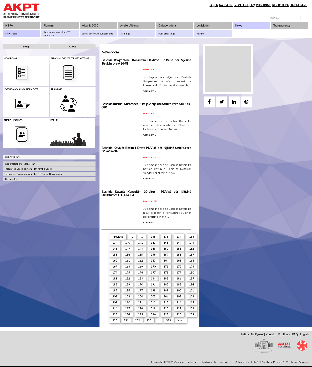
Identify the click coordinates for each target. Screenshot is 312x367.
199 (166, 290)
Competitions (12, 178)
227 (166, 314)
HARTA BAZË (298, 5)
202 (114, 296)
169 (140, 266)
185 (166, 278)
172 (178, 266)
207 (178, 296)
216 (114, 308)
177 (153, 272)
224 (127, 314)
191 (153, 284)
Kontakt (271, 334)
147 (127, 248)
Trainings (56, 89)
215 (191, 302)
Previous (117, 236)
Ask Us (72, 46)
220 (166, 308)
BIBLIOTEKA (280, 5)
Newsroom (10, 58)
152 (191, 248)
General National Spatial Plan (20, 163)
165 (178, 260)
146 (114, 248)
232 (137, 320)
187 (191, 278)
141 (140, 242)
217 (127, 308)
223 (114, 314)
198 (153, 290)
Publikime (284, 334)
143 (166, 242)
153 (114, 254)
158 (178, 254)
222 (191, 308)
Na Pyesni (257, 334)
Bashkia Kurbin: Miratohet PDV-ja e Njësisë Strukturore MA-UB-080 (146, 105)
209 (114, 302)
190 (140, 284)
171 (166, 266)
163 (153, 260)
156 (153, 254)
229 (191, 314)
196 (127, 290)
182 (127, 278)
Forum (54, 120)
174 (114, 272)
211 (140, 302)
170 (153, 266)
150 (166, 248)
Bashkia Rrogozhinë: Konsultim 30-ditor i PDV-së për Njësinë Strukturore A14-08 (146, 61)
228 (178, 314)
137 (178, 236)
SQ (212, 5)
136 (166, 236)
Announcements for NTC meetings (70, 58)
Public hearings (13, 120)
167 (114, 266)
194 (191, 284)
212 (153, 302)
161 (127, 260)
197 (140, 290)
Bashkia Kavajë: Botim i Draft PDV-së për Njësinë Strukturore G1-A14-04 (146, 149)
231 (126, 320)
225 (140, 314)
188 (114, 284)
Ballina (245, 334)
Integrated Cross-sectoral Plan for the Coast (28, 168)
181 (114, 278)
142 (153, 242)
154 (127, 254)
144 (178, 242)
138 (191, 236)
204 (140, 296)
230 (114, 320)
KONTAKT (241, 5)
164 (166, 260)
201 (191, 290)
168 (127, 266)
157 (166, 254)
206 (166, 296)
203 (127, 296)
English (304, 334)
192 (166, 284)
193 (178, 284)
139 (114, 242)
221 (178, 308)
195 (114, 290)
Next (180, 320)
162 (140, 260)
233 (148, 320)
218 (140, 308)
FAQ (252, 5)
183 (140, 278)
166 (191, 260)
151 (178, 248)
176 (140, 272)
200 (178, 290)
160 (114, 260)
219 (153, 308)
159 (191, 254)
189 (127, 284)
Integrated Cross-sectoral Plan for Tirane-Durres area (33, 173)
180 (191, 272)
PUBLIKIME (263, 5)
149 (153, 248)
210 (127, 302)
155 (140, 254)
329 (168, 320)
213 (166, 302)
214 (178, 302)
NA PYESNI (226, 5)
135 (153, 236)
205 (153, 296)
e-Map (25, 46)
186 (178, 278)
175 (127, 272)
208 (191, 296)
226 (153, 314)
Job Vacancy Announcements (21, 89)
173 (191, 266)
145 (191, 242)
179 (178, 272)
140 (127, 242)
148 (140, 248)
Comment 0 (149, 90)
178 (166, 272)
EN (216, 5)
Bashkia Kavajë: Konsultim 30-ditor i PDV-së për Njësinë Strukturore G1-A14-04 (146, 193)
